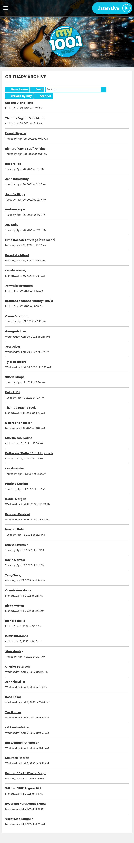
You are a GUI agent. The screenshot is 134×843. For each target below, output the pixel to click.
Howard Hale (14, 529)
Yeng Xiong (13, 575)
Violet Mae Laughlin (19, 819)
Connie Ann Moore (18, 590)
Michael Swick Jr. (17, 727)
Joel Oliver (12, 347)
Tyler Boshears (15, 362)
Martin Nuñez (14, 469)
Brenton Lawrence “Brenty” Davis (29, 301)
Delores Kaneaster (18, 423)
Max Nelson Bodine (18, 438)
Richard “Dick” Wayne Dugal (25, 773)
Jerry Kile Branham (19, 286)
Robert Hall (13, 164)
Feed (39, 89)
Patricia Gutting (16, 484)
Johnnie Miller (15, 682)
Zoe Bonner (13, 712)
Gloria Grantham (17, 316)
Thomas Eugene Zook (20, 408)
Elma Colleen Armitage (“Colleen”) (30, 240)
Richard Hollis (15, 621)
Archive (45, 96)
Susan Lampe (15, 377)
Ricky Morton (14, 606)
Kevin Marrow (15, 560)
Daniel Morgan (15, 499)
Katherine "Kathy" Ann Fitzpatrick (29, 453)
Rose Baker (13, 697)
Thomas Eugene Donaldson (24, 118)
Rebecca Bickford (17, 514)
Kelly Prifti (12, 392)
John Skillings (15, 194)
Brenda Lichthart (17, 255)
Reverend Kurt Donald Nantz (25, 804)
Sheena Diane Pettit (19, 103)
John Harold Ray (17, 179)
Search (103, 89)
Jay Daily (11, 225)
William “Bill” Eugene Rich (23, 788)
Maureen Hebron (17, 758)
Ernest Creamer (16, 545)
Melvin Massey (16, 270)
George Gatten (15, 331)
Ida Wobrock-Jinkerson (22, 743)
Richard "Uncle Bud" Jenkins (25, 149)
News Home (19, 89)
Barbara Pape (15, 210)
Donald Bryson (15, 133)
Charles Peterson (17, 667)
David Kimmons (16, 636)
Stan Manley (14, 651)
